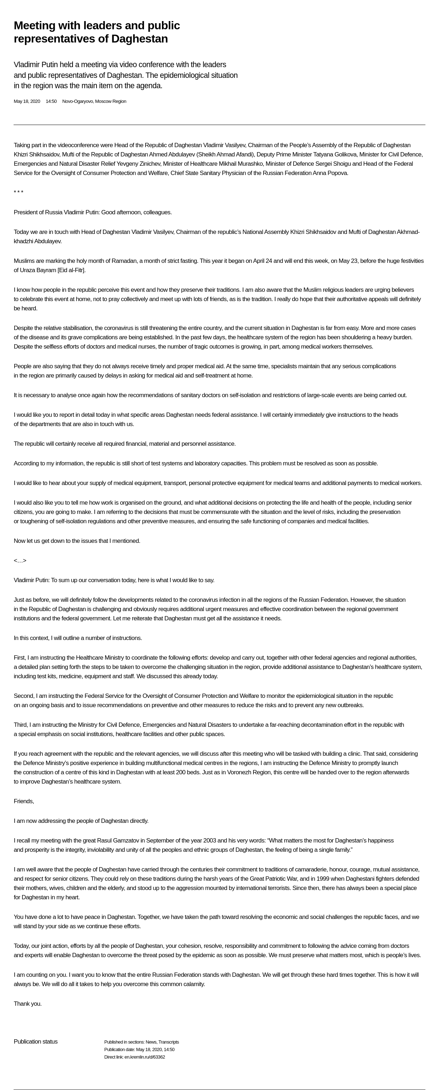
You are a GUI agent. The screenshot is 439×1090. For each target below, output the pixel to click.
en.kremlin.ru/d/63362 (144, 1057)
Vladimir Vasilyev (224, 145)
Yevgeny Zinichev (138, 163)
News (150, 1042)
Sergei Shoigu (333, 163)
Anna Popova (330, 173)
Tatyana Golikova (334, 154)
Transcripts (168, 1042)
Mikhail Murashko (241, 163)
